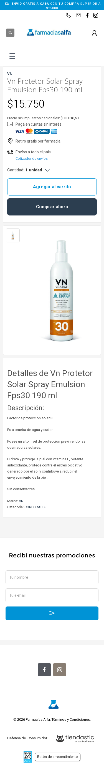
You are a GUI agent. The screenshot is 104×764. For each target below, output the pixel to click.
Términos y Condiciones (71, 719)
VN (21, 501)
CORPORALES (35, 507)
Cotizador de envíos (32, 158)
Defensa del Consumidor (27, 738)
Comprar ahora (52, 206)
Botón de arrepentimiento (57, 757)
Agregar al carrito (52, 186)
